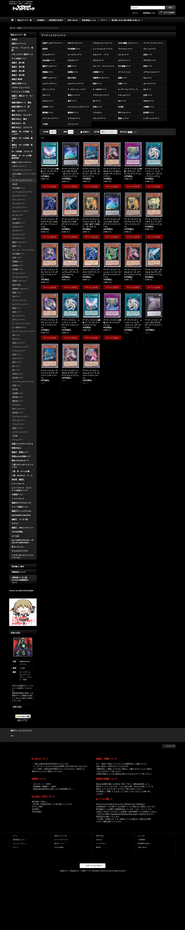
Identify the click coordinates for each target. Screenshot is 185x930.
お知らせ (99, 839)
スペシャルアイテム (61, 839)
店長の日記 (17, 707)
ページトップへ (170, 746)
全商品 (14, 39)
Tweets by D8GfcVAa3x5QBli (21, 591)
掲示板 (98, 847)
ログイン (135, 13)
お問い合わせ (142, 847)
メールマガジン (101, 843)
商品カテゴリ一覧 (60, 836)
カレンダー (141, 836)
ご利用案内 (141, 839)
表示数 (46, 132)
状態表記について (19, 572)
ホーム (15, 836)
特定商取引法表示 (144, 843)
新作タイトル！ (59, 843)
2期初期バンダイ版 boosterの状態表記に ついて (23, 579)
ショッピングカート (19, 843)
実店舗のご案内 (18, 567)
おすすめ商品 (58, 847)
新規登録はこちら (149, 13)
